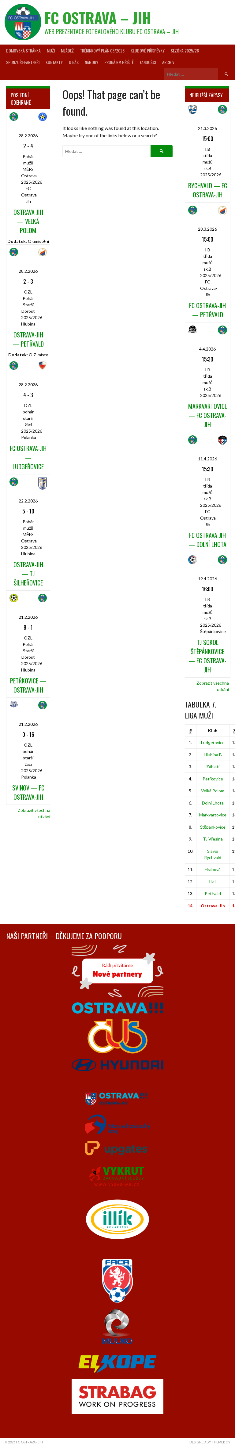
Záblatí (212, 766)
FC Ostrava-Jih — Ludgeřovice (28, 457)
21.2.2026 (28, 617)
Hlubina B (213, 754)
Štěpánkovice (213, 827)
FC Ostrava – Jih (97, 17)
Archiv (168, 62)
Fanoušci (148, 62)
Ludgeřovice (213, 742)
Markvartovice (212, 814)
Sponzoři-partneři (22, 62)
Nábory (91, 62)
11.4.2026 (207, 458)
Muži (51, 50)
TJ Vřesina (213, 838)
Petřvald (213, 893)
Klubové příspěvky (148, 50)
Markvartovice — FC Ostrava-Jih (207, 415)
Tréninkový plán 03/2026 (102, 50)
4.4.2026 (207, 348)
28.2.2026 (28, 135)
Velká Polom (212, 790)
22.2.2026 (28, 500)
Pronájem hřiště (119, 62)
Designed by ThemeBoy (209, 1442)
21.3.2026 (207, 128)
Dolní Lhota (213, 802)
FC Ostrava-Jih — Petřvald (207, 310)
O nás (74, 62)
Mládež (67, 50)
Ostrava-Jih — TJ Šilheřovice (28, 573)
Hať (212, 881)
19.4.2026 (207, 578)
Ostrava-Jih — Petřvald (28, 339)
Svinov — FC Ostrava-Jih (28, 792)
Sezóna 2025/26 (185, 50)
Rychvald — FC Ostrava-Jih (207, 190)
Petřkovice (213, 778)
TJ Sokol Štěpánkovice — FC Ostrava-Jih (207, 656)
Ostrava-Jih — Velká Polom (28, 221)
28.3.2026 (207, 229)
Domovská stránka (23, 50)
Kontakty (54, 62)
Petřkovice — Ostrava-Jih (28, 685)
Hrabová (213, 869)
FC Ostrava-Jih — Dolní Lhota (207, 540)
